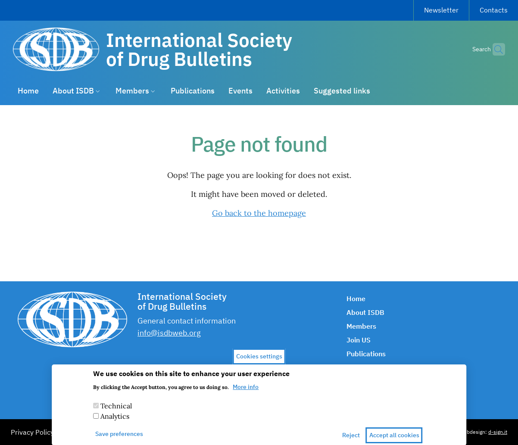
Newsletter (441, 10)
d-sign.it (497, 432)
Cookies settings (259, 361)
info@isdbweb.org (169, 333)
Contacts (494, 10)
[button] (494, 49)
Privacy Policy (32, 432)
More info (246, 392)
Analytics (114, 421)
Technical (116, 411)
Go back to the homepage (259, 213)
